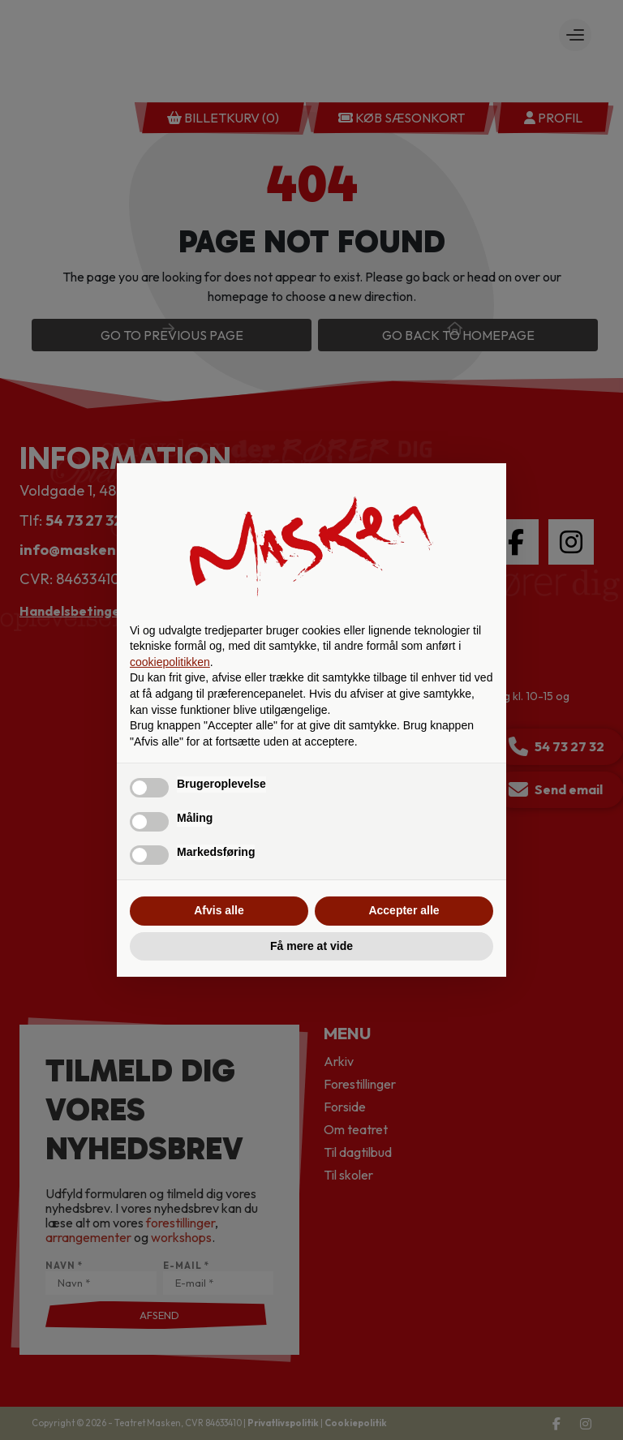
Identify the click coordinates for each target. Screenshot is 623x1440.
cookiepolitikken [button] (170, 662)
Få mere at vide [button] (311, 945)
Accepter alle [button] (403, 910)
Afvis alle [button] (218, 910)
